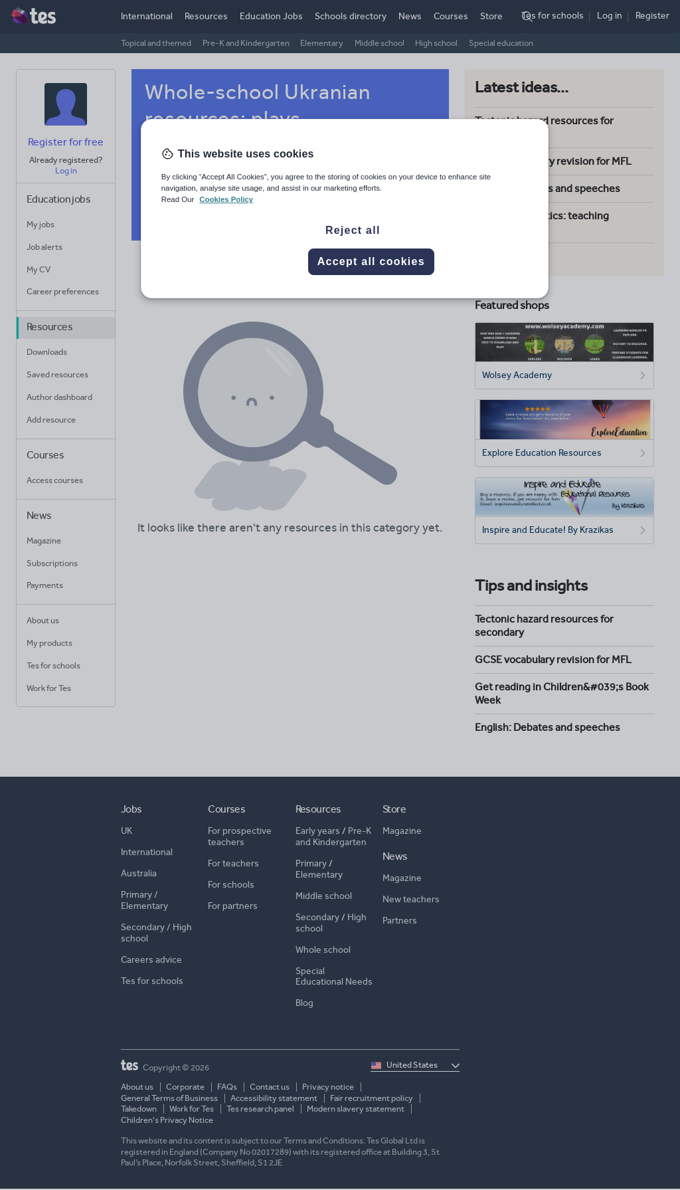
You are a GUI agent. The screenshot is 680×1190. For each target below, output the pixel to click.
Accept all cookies (371, 261)
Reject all (353, 230)
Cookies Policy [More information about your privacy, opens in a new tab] (226, 199)
